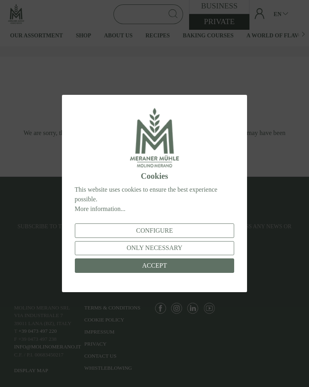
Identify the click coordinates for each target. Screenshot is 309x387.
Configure (154, 230)
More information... (100, 208)
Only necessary (155, 247)
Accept (154, 265)
